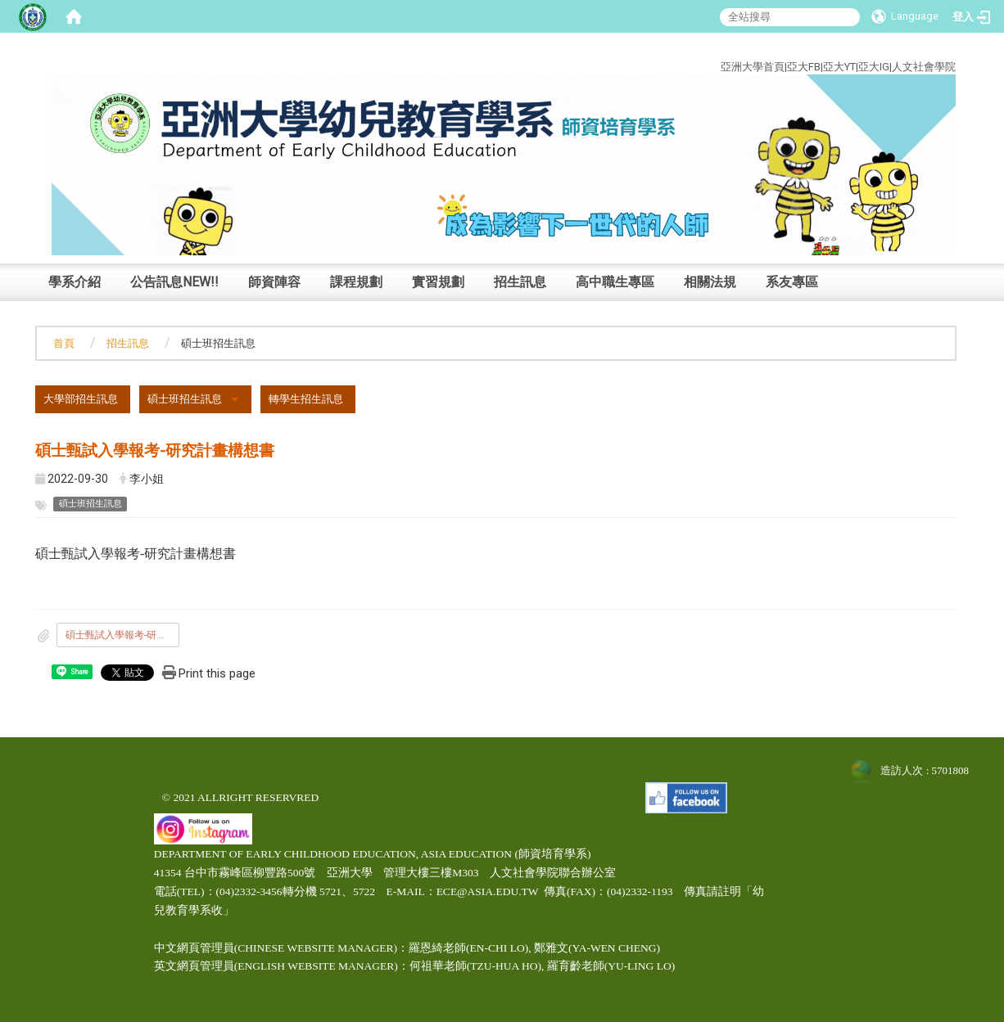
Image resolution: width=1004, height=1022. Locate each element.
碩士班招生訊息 (184, 399)
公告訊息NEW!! (174, 282)
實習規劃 (438, 282)
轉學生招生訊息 (306, 399)
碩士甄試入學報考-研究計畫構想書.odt (122, 635)
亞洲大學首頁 (753, 67)
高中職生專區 (615, 282)
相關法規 (710, 282)
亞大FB (804, 67)
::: (943, 48)
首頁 (64, 343)
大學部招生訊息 (80, 399)
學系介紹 (74, 282)
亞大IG (873, 67)
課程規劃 (356, 282)
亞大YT (839, 67)
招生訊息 (520, 282)
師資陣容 (274, 282)
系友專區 (792, 282)
